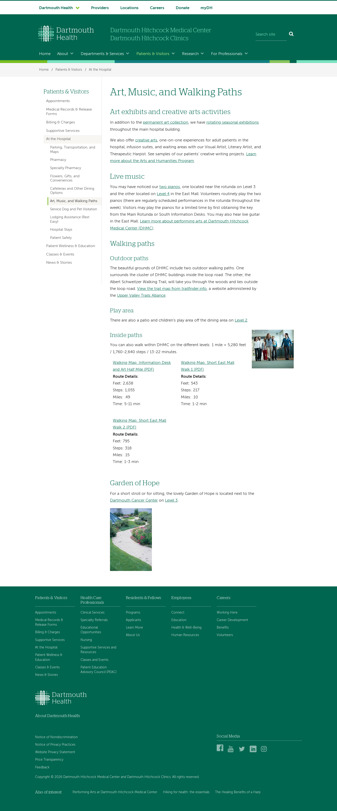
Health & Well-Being (186, 627)
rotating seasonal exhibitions (232, 123)
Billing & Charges (60, 122)
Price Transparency (49, 759)
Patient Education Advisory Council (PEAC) (99, 670)
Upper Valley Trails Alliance (141, 296)
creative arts (146, 140)
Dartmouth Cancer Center (134, 501)
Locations (129, 8)
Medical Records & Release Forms (69, 112)
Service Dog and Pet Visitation (73, 209)
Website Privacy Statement (55, 752)
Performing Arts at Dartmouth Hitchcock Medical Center (115, 792)
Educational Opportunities (91, 630)
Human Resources (185, 635)
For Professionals (226, 54)
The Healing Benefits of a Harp (237, 792)
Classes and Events (94, 660)
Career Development (232, 620)
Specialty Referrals (94, 620)
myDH (206, 8)
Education (178, 620)
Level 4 (163, 194)
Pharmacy (58, 160)
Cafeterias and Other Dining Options (72, 191)
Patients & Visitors (152, 54)
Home (45, 54)
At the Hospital (100, 69)
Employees (181, 598)
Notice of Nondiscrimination (56, 737)
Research (190, 54)
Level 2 (241, 320)
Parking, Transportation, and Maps (72, 150)
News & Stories (59, 263)
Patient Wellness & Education (70, 246)
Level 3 (171, 501)
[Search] (291, 35)
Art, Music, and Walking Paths (73, 201)
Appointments (58, 101)
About (62, 54)
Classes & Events (60, 254)
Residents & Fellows (143, 598)
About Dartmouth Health (57, 716)
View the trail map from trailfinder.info (172, 289)
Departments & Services (102, 54)
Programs (133, 612)
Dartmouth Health (56, 8)
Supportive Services (63, 131)
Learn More (134, 627)
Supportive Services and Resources (98, 650)
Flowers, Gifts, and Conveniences (65, 178)
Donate (182, 8)
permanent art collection (165, 123)
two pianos (169, 187)
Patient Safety (61, 238)
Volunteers (225, 635)
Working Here (227, 612)
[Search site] (271, 35)
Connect (177, 612)
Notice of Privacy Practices (55, 744)
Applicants (133, 620)
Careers (157, 8)
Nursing (86, 640)
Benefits (223, 627)
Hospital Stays (61, 230)
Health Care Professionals (92, 600)
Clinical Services (92, 612)
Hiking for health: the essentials (186, 792)
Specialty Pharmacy (65, 168)
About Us (133, 635)
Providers (100, 8)
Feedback (42, 767)
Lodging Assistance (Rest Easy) (69, 219)
